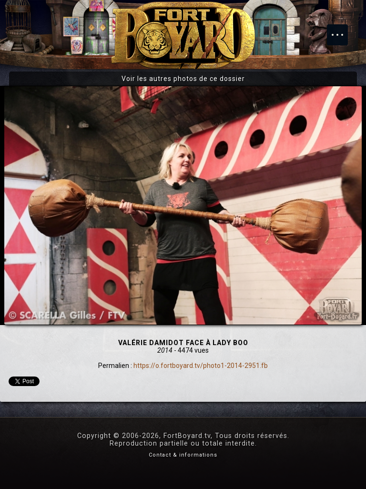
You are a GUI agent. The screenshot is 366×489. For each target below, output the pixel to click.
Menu (342, 30)
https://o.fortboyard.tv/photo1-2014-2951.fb (200, 365)
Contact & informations (183, 455)
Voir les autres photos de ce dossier (183, 78)
